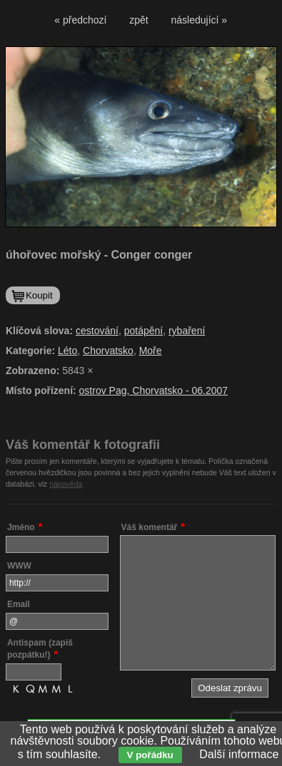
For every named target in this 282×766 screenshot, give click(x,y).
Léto (67, 350)
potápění (143, 330)
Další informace (238, 754)
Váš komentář (149, 527)
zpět (138, 20)
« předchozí (80, 20)
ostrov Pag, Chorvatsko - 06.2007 (153, 390)
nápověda (65, 484)
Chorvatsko (108, 350)
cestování (97, 330)
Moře (150, 350)
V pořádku (150, 755)
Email (18, 604)
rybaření (186, 330)
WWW (19, 566)
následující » (199, 20)
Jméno (21, 527)
